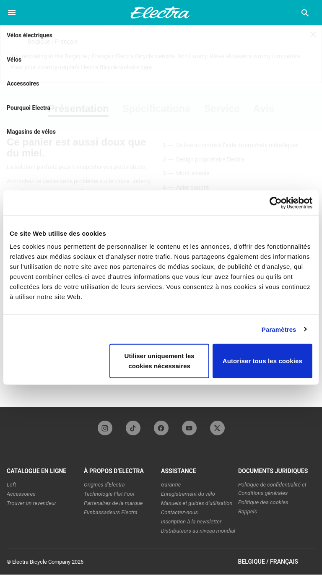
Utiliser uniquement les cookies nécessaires (159, 360)
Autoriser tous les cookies (262, 360)
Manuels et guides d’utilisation (196, 503)
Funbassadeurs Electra (111, 512)
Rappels (247, 511)
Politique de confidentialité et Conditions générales (272, 488)
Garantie (171, 484)
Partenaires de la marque (113, 503)
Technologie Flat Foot (109, 494)
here (146, 67)
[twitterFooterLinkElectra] (217, 428)
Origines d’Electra (104, 484)
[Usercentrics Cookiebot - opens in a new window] (275, 202)
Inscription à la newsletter (191, 521)
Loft (11, 484)
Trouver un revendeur (31, 503)
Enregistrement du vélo (188, 494)
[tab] (81, 108)
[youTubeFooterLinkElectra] (189, 428)
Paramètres (279, 329)
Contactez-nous (179, 512)
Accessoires (21, 494)
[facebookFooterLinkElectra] (161, 428)
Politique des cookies (263, 502)
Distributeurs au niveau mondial (198, 531)
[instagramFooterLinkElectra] (105, 428)
